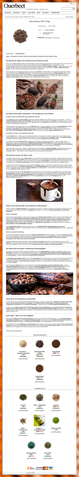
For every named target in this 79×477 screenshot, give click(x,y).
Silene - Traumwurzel (23, 428)
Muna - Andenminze (40, 405)
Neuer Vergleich (46, 33)
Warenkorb (42, 9)
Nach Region (16, 16)
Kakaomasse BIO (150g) (39, 352)
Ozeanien (21, 16)
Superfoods (55, 12)
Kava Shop (31, 12)
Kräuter (8, 12)
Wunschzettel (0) (29, 9)
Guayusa (23, 405)
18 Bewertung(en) (47, 37)
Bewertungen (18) (20, 53)
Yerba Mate (47, 453)
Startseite (7, 16)
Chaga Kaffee (56, 351)
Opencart (33, 472)
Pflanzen (45, 12)
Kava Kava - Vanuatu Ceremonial (23, 352)
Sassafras (56, 405)
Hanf (38, 12)
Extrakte (16, 12)
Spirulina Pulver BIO (31, 453)
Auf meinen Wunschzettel (48, 32)
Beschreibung (9, 53)
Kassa (46, 9)
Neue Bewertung (55, 37)
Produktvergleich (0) (69, 16)
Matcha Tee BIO (56, 428)
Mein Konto (36, 9)
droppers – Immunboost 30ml (39, 428)
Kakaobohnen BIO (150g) (29, 16)
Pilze (24, 12)
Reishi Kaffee (40, 376)
